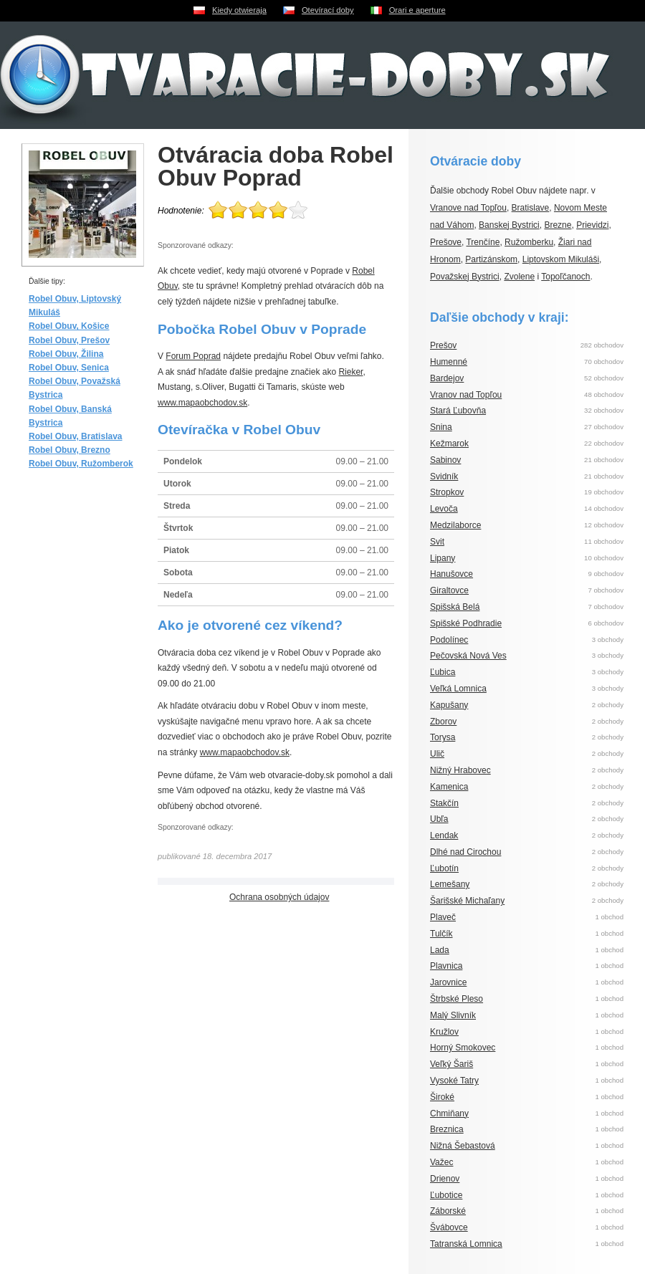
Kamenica (449, 787)
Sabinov (445, 460)
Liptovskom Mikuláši (560, 259)
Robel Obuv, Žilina (66, 354)
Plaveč (443, 917)
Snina (441, 427)
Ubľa (439, 819)
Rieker (350, 372)
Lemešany (449, 884)
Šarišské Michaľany (467, 901)
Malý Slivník (453, 1015)
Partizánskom (491, 259)
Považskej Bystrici (465, 277)
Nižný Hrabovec (460, 770)
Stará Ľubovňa (458, 411)
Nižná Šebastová (462, 1146)
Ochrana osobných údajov (279, 897)
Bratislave (531, 208)
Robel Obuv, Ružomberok (81, 464)
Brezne (557, 225)
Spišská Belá (454, 607)
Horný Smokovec (462, 1048)
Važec (441, 1162)
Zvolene (519, 277)
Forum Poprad (193, 356)
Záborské (448, 1211)
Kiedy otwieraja (239, 10)
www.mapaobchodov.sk (202, 403)
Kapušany (449, 705)
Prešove (446, 242)
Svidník (444, 476)
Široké (442, 1097)
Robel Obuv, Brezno (69, 450)
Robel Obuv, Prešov (69, 340)
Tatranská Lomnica (466, 1244)
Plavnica (446, 966)
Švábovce (449, 1227)
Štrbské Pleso (456, 999)
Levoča (444, 509)
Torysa (442, 737)
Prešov (443, 345)
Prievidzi (592, 225)
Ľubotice (446, 1195)
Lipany (442, 558)
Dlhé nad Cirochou (465, 852)
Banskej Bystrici (509, 225)
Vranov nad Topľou (466, 395)
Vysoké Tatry (454, 1081)
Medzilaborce (455, 525)
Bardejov (447, 378)
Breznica (447, 1129)
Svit (437, 542)
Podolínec (449, 640)
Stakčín (444, 803)
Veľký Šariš (451, 1064)
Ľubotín (444, 868)
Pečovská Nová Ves (468, 656)
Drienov (444, 1179)
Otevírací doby (328, 10)
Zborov (443, 722)
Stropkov (447, 492)
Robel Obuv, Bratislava (75, 436)
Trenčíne (483, 242)
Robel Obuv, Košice (69, 326)
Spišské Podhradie (466, 623)
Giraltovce (449, 590)
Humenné (448, 362)
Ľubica (442, 672)
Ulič (437, 754)
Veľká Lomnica (458, 689)
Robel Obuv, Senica (69, 368)
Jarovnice (448, 982)
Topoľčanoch (565, 277)
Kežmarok (449, 444)
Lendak (444, 835)
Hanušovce (451, 574)
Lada (439, 950)
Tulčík (441, 934)
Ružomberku (529, 242)
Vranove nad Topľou (468, 208)
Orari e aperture (417, 10)
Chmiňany (449, 1113)
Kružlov (444, 1032)
